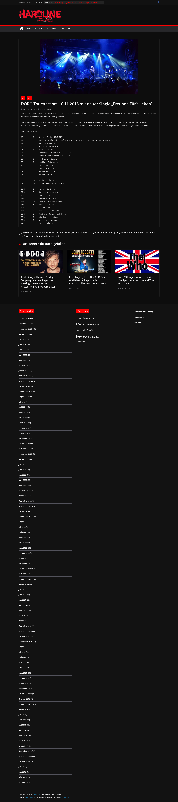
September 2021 (25, 579)
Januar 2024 (23, 433)
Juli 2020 (22, 652)
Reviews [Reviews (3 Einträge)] (93, 337)
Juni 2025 (22, 344)
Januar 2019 (23, 746)
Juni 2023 (22, 470)
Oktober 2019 (24, 699)
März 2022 (23, 548)
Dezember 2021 (25, 563)
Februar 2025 (24, 365)
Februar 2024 (24, 428)
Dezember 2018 (25, 751)
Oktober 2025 (24, 324)
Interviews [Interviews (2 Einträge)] (92, 319)
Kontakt (137, 322)
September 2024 (25, 391)
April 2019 (23, 730)
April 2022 (23, 542)
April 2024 (23, 417)
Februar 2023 (24, 490)
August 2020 (24, 647)
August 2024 (24, 397)
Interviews (52, 28)
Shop (70, 28)
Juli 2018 (22, 766)
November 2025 (25, 318)
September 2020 (25, 641)
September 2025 (25, 329)
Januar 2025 (23, 370)
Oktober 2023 (24, 449)
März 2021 (23, 610)
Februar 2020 (24, 678)
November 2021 (25, 568)
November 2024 (25, 381)
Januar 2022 (23, 558)
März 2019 (23, 735)
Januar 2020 (23, 683)
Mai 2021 (22, 600)
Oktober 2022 (24, 511)
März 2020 (23, 673)
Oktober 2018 (24, 761)
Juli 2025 (22, 339)
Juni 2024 (22, 407)
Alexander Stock (45, 109)
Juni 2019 (22, 720)
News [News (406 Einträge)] (88, 330)
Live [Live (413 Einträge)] (79, 324)
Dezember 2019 (25, 688)
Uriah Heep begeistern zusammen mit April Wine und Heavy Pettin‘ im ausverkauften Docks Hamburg (76, 3)
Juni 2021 (22, 595)
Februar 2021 (24, 615)
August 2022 (24, 522)
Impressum (139, 317)
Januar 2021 (23, 621)
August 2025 (24, 334)
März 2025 (23, 360)
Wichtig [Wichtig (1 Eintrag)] (82, 341)
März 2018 (23, 777)
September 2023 (25, 454)
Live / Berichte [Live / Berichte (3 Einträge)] (87, 324)
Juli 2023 (22, 464)
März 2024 (23, 423)
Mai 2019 (22, 725)
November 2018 (25, 756)
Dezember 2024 (25, 376)
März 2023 (23, 485)
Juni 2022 (22, 532)
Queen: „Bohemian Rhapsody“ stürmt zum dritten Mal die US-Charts (125, 232)
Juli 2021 (22, 589)
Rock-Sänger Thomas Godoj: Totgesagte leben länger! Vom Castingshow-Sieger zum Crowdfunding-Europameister (38, 281)
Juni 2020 (22, 657)
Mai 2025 (22, 350)
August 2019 (24, 709)
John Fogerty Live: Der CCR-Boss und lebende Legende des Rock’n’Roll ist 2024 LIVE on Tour (87, 280)
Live (62, 28)
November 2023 (25, 443)
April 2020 (23, 668)
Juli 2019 (22, 714)
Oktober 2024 (24, 386)
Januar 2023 (23, 496)
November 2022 (25, 506)
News (28, 28)
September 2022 (25, 516)
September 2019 (25, 704)
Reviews (39, 28)
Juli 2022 (22, 527)
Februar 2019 (24, 740)
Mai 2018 (22, 772)
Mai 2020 (22, 662)
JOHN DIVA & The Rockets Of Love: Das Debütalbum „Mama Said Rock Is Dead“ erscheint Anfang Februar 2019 (53, 234)
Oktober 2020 (24, 636)
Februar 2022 (24, 553)
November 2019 (25, 694)
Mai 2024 (22, 412)
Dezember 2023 (25, 438)
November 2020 (25, 631)
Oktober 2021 (24, 574)
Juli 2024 (22, 402)
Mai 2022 (22, 537)
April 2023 (23, 480)
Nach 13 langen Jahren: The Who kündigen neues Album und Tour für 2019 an (136, 280)
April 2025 (23, 355)
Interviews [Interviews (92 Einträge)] (82, 318)
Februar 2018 (24, 782)
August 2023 (24, 459)
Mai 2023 (22, 475)
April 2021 (23, 605)
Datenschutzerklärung (143, 312)
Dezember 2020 (25, 626)
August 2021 (24, 584)
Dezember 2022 (25, 501)
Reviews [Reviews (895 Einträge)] (82, 336)
